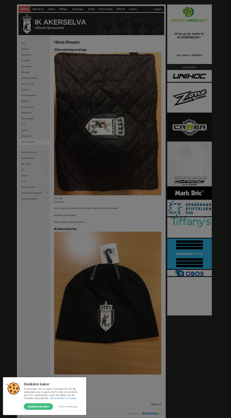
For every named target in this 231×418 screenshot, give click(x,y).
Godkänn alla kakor (38, 406)
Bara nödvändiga (68, 406)
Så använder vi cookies (63, 398)
